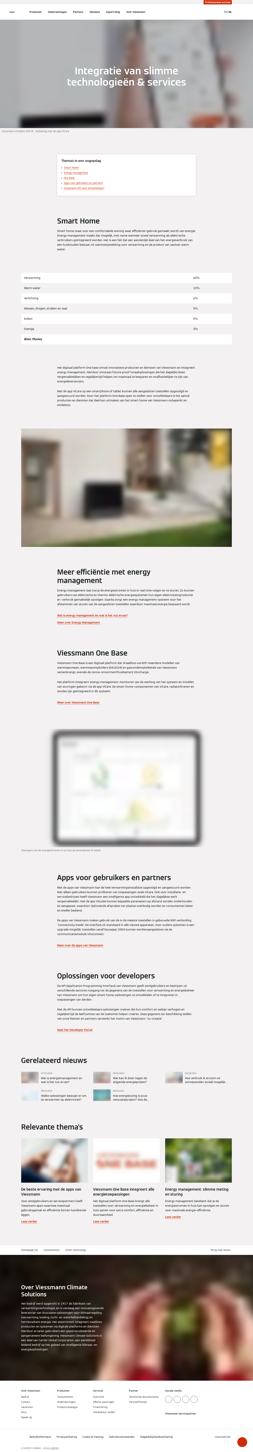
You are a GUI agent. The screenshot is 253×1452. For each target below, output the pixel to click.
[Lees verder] (54, 1078)
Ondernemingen (57, 12)
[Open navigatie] (12, 12)
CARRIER (54, 1448)
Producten (35, 12)
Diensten (95, 12)
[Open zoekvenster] (218, 11)
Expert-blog (113, 12)
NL (230, 12)
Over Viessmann (135, 12)
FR (225, 12)
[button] (242, 1442)
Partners (78, 12)
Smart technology (75, 1250)
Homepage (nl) (29, 1250)
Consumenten (52, 1250)
